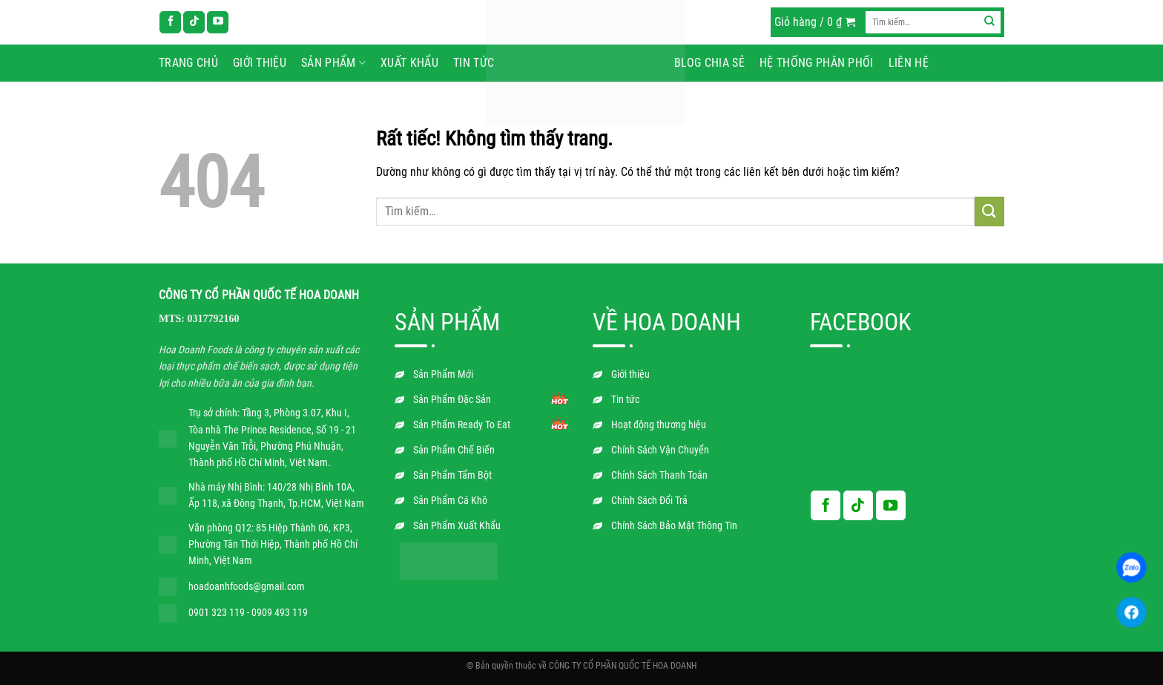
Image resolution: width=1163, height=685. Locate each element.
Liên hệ (909, 63)
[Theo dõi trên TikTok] (194, 22)
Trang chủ (188, 63)
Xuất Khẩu (409, 63)
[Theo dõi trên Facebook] (170, 22)
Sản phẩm (333, 63)
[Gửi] (990, 22)
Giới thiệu (259, 63)
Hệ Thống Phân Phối (817, 63)
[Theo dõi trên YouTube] (217, 22)
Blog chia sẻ (709, 63)
